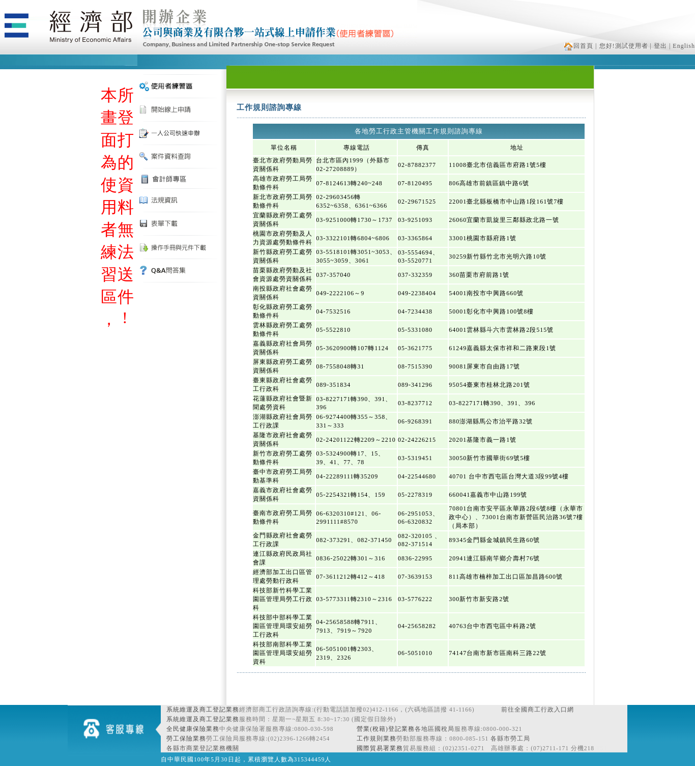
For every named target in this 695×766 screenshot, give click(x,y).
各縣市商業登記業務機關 (202, 748)
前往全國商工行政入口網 (537, 709)
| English (682, 45)
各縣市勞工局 (510, 738)
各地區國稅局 (434, 729)
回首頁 (578, 45)
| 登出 (658, 45)
